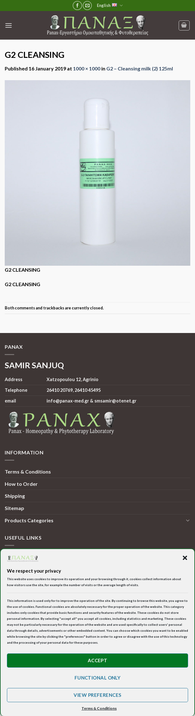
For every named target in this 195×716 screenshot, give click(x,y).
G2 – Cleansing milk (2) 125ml (139, 68)
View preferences (97, 695)
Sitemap (14, 508)
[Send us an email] (87, 5)
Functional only (98, 677)
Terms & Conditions (28, 472)
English (110, 5)
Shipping (15, 496)
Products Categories (29, 520)
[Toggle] (187, 520)
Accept (98, 660)
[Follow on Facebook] (77, 5)
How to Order (21, 484)
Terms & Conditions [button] (99, 708)
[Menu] (8, 25)
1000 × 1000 (86, 68)
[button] (185, 558)
